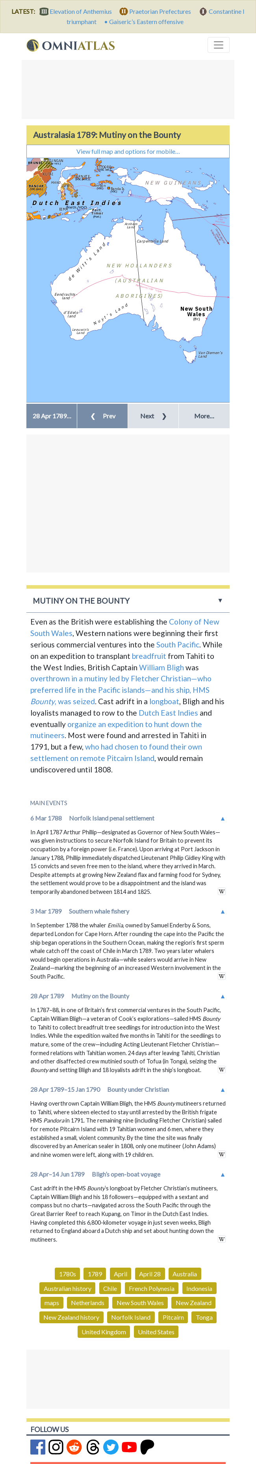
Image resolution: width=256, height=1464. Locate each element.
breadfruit (149, 655)
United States (156, 1331)
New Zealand (193, 1302)
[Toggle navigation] (219, 45)
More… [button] (204, 416)
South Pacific (177, 644)
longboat (164, 701)
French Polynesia (151, 1288)
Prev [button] (102, 416)
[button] (51, 416)
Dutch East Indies (168, 712)
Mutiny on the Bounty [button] (81, 600)
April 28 (150, 1274)
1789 (95, 1274)
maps (52, 1302)
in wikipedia (222, 891)
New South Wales (140, 1302)
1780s (67, 1274)
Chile (110, 1288)
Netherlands (87, 1302)
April (120, 1274)
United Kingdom (104, 1331)
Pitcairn (173, 1317)
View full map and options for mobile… (128, 151)
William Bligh (161, 667)
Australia (185, 1274)
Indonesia (199, 1288)
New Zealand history (71, 1317)
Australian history (67, 1288)
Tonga (204, 1317)
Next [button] (153, 416)
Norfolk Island (130, 1317)
